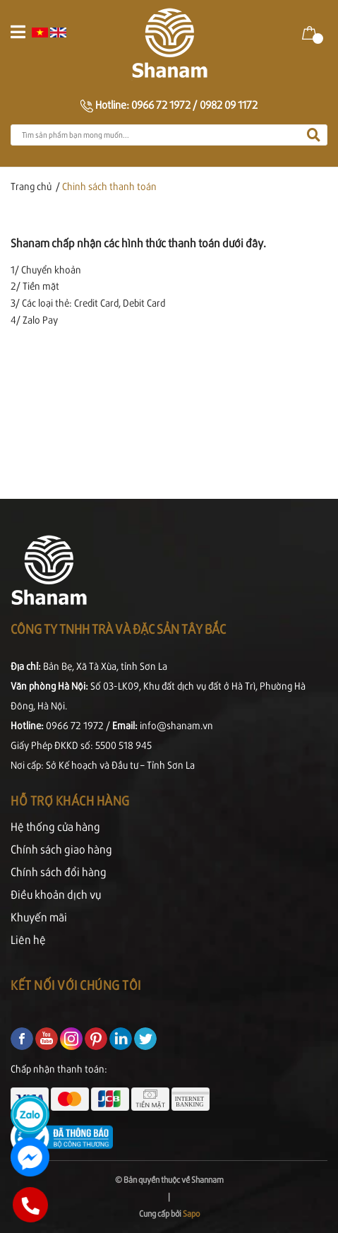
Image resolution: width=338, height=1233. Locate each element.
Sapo (191, 1213)
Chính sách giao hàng (61, 849)
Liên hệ (28, 939)
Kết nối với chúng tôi (76, 985)
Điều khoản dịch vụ (56, 894)
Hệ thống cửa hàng (55, 826)
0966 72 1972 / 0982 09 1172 (194, 104)
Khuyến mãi (39, 916)
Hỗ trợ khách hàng (70, 800)
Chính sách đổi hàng (59, 871)
